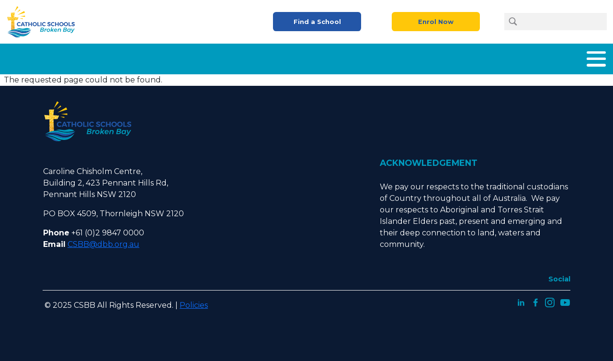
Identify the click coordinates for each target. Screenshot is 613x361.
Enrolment (332, 56)
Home (158, 56)
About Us (203, 56)
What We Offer (266, 56)
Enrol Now (436, 21)
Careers (471, 56)
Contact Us (584, 56)
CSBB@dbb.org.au (103, 240)
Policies (194, 301)
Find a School (317, 21)
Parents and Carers (405, 56)
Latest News (524, 56)
